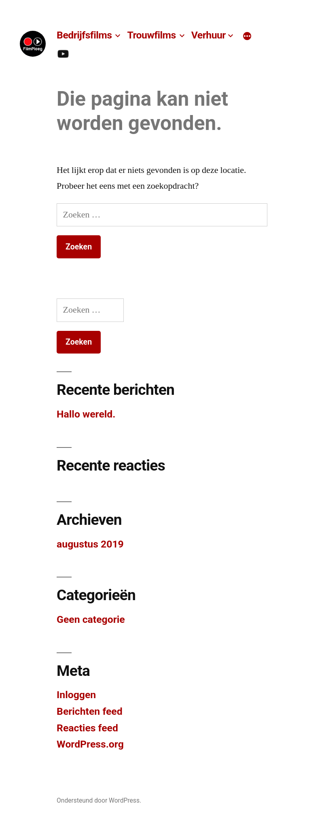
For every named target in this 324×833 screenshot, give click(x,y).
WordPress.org (90, 744)
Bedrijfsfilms (84, 35)
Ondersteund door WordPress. (99, 800)
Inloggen (76, 695)
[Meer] (247, 36)
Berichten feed (90, 711)
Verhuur (208, 35)
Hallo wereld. (86, 414)
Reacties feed (87, 728)
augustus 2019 (90, 544)
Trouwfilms (151, 35)
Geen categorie (91, 619)
